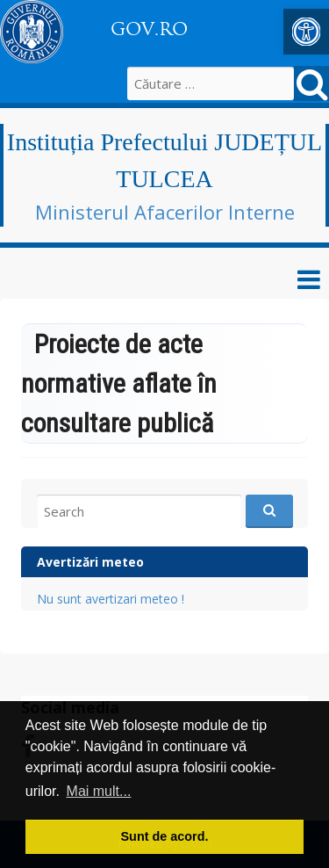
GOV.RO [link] (149, 29)
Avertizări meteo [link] (90, 561)
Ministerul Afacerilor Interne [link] (165, 212)
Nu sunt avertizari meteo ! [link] (110, 598)
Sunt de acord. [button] (165, 836)
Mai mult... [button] (99, 791)
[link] (306, 31)
